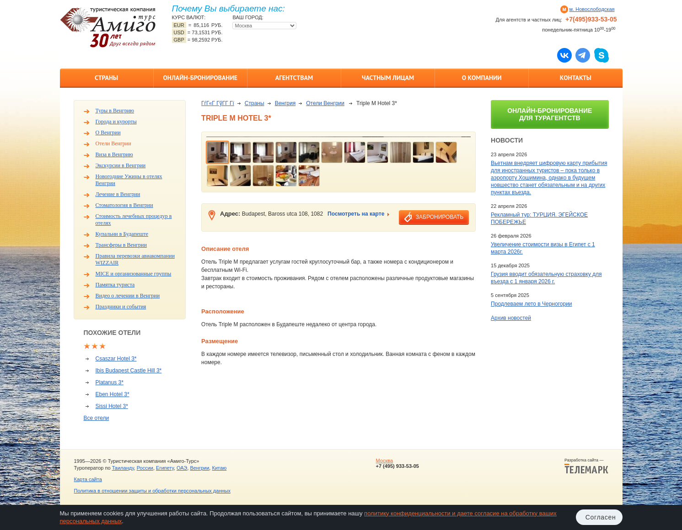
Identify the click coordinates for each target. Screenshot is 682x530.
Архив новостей (511, 318)
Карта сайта (88, 479)
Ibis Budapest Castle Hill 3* (129, 370)
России (145, 468)
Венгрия (285, 103)
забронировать (439, 217)
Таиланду (123, 468)
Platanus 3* (110, 382)
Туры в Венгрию (115, 110)
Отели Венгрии (113, 143)
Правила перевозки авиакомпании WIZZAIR (135, 259)
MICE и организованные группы (134, 273)
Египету (165, 468)
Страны (106, 78)
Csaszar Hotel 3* (116, 358)
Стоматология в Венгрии (124, 205)
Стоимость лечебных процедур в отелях (134, 219)
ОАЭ (182, 468)
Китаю (219, 468)
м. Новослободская (592, 9)
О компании (482, 78)
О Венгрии (108, 132)
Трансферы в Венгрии (121, 245)
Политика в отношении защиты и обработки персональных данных (152, 490)
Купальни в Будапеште (122, 234)
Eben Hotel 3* (112, 394)
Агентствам (294, 78)
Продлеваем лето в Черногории (531, 304)
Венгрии (199, 468)
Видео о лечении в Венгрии (128, 295)
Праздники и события (121, 306)
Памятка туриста (115, 284)
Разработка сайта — (586, 466)
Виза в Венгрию (114, 154)
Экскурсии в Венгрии (121, 165)
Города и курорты (116, 121)
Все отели (96, 418)
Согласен (600, 517)
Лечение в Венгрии (118, 194)
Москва (384, 460)
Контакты (575, 78)
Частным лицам (388, 78)
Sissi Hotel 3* (112, 406)
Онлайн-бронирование (200, 78)
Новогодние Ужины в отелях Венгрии (129, 179)
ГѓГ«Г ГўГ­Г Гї (217, 103)
